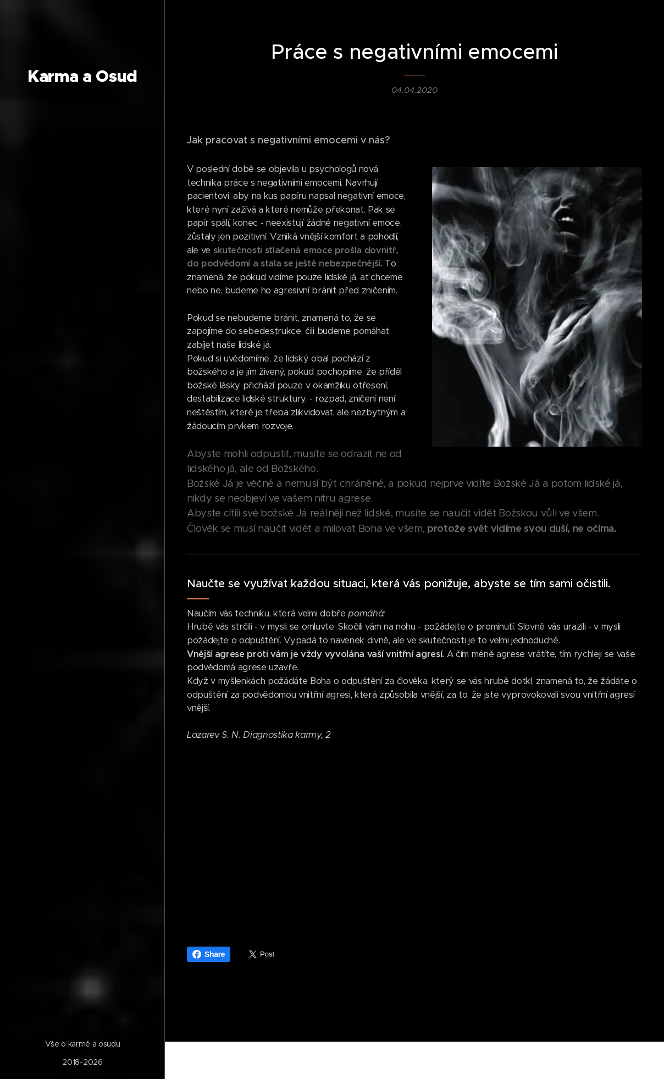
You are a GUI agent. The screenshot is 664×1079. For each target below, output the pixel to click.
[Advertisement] (414, 837)
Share (208, 954)
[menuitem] (82, 426)
